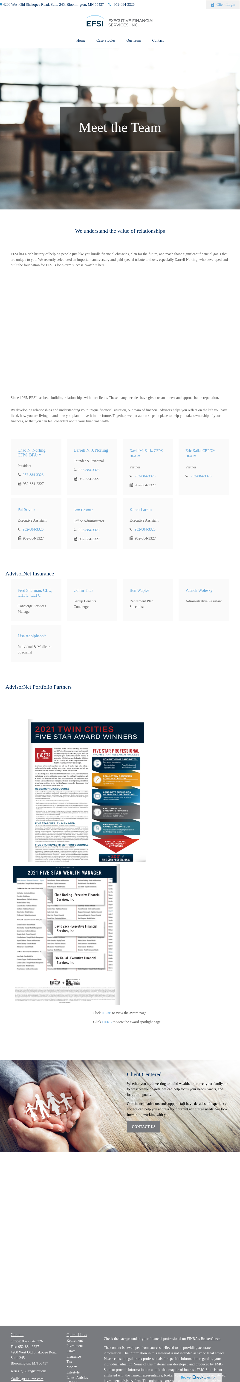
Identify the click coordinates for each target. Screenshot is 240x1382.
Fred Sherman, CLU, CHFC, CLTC (35, 593)
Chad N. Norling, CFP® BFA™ (32, 452)
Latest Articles (77, 1377)
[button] (81, 40)
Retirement (75, 1340)
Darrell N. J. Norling (91, 450)
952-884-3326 (121, 4)
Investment (75, 1346)
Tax (69, 1362)
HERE (106, 1013)
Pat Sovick (27, 509)
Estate (71, 1351)
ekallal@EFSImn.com (27, 1379)
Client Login (223, 5)
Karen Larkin (141, 509)
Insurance (74, 1356)
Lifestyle (73, 1372)
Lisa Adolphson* (32, 636)
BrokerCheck (210, 1339)
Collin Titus (83, 590)
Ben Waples (139, 590)
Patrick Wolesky (199, 590)
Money (72, 1367)
